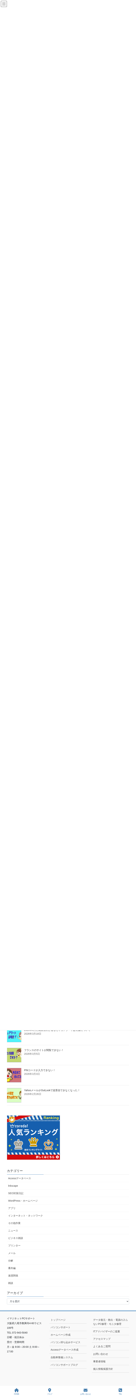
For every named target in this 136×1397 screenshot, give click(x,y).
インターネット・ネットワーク (25, 1215)
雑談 (10, 1283)
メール (12, 1253)
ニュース (13, 1230)
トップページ (58, 1319)
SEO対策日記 (15, 1193)
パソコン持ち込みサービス (65, 1342)
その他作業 (14, 1223)
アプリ (12, 1208)
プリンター (14, 1245)
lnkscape (13, 1185)
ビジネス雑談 (15, 1238)
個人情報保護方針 (103, 1368)
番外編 (12, 1268)
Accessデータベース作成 (64, 1349)
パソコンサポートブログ (64, 1364)
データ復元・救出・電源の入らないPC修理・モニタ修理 (110, 1321)
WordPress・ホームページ (23, 1200)
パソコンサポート (60, 1327)
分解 (10, 1260)
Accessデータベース (19, 1178)
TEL (120, 1391)
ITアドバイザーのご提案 (106, 1331)
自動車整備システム (62, 1357)
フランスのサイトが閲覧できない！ (44, 1050)
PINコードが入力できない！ (39, 1070)
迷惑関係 (13, 1275)
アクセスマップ (101, 1338)
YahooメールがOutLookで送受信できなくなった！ (52, 1090)
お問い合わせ (100, 1354)
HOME (16, 1391)
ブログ (49, 1391)
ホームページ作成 (60, 1334)
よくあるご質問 (101, 1346)
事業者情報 (99, 1361)
